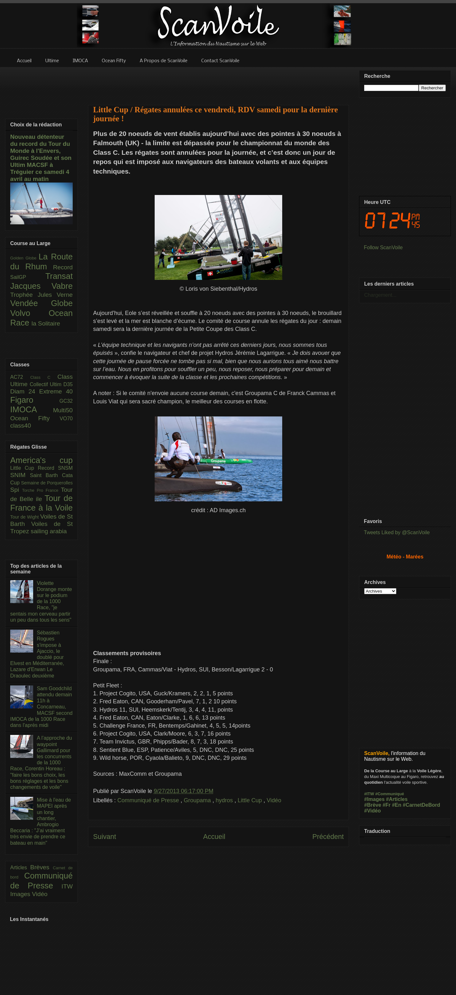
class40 (20, 425)
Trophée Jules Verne (41, 294)
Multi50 (63, 410)
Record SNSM (55, 468)
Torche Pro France (41, 490)
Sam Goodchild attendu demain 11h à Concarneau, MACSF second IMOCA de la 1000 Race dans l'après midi (41, 707)
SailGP (27, 277)
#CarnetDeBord (421, 805)
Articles (20, 867)
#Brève (372, 805)
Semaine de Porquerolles (47, 482)
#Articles (397, 799)
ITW (67, 886)
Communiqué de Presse (148, 800)
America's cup (41, 460)
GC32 (66, 401)
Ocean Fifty (35, 418)
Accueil (214, 837)
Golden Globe (24, 258)
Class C (43, 377)
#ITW (369, 793)
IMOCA (31, 409)
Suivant (104, 837)
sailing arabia (49, 531)
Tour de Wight (25, 517)
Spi (16, 489)
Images (21, 894)
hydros (225, 800)
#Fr (387, 805)
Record (63, 267)
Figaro (34, 399)
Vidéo (274, 800)
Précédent (328, 837)
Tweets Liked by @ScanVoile (397, 532)
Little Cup (250, 800)
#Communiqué (389, 793)
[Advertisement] (218, 82)
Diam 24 (24, 391)
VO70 (66, 418)
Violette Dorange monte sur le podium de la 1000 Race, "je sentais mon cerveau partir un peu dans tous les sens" (41, 601)
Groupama (198, 800)
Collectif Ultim (46, 384)
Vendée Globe (41, 303)
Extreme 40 (56, 391)
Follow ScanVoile (383, 247)
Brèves (41, 867)
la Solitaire (46, 323)
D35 (68, 384)
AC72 (20, 377)
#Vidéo (372, 810)
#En (396, 805)
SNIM (20, 475)
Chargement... (380, 295)
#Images (374, 799)
